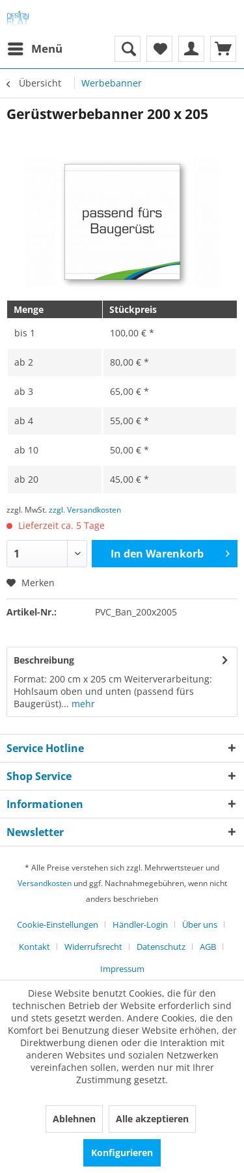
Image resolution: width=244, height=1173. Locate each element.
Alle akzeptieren (152, 1118)
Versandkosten (45, 883)
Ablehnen (74, 1118)
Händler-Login (140, 924)
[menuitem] (34, 49)
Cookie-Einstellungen (57, 924)
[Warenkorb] (223, 49)
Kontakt (34, 946)
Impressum (122, 969)
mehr (82, 703)
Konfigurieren (122, 1152)
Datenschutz (161, 946)
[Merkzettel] (159, 49)
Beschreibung (44, 660)
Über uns (199, 924)
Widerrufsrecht (93, 946)
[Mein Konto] (191, 49)
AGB (208, 946)
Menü (35, 47)
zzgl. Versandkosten (85, 509)
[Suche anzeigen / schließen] (128, 49)
